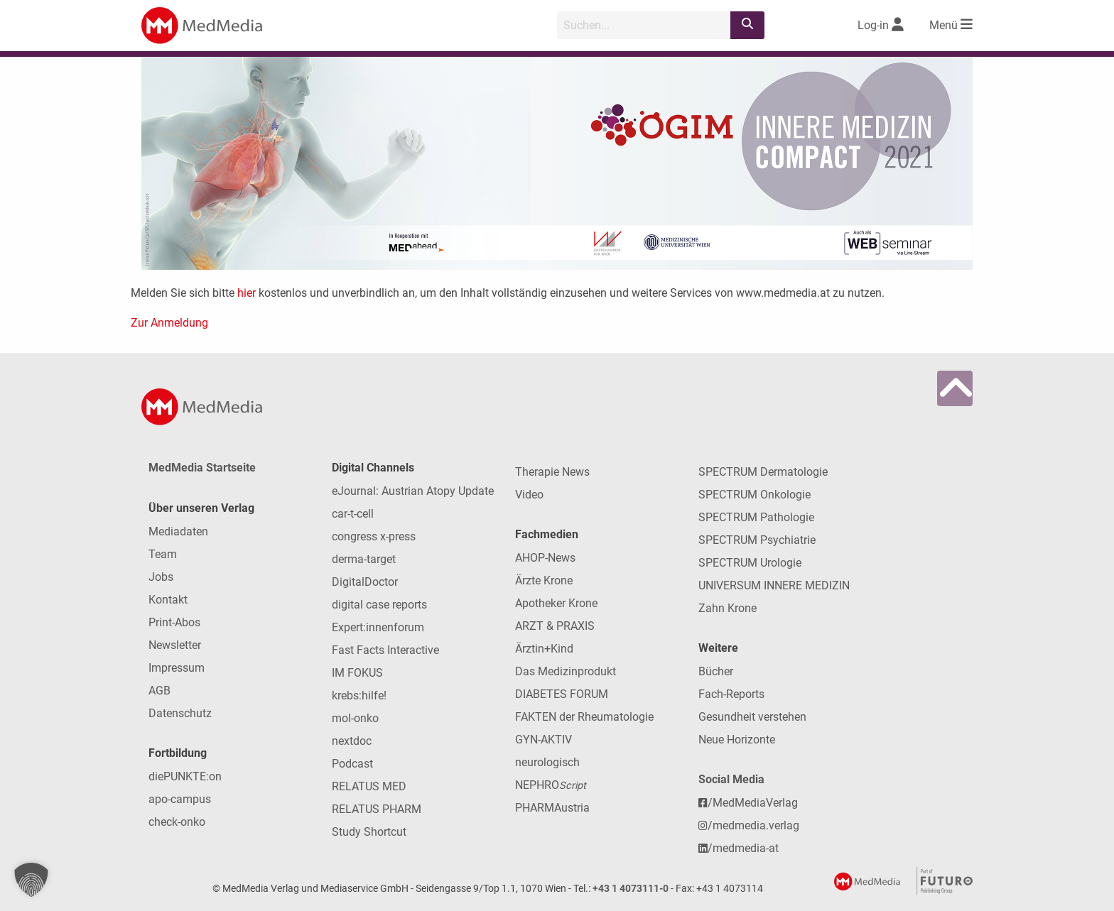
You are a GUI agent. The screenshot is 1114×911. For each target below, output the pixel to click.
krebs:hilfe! (359, 695)
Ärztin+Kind (544, 648)
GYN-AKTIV (543, 739)
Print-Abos (174, 622)
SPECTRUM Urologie (749, 562)
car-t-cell (353, 513)
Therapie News (552, 472)
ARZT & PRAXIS (555, 626)
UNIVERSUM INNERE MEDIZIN (774, 585)
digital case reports (379, 604)
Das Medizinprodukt (565, 671)
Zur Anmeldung (169, 322)
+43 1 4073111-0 (631, 889)
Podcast (352, 763)
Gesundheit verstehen (752, 717)
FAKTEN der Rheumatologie (584, 717)
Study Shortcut (369, 832)
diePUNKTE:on (185, 776)
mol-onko (355, 718)
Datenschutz (180, 713)
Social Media (731, 779)
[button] (31, 880)
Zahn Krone (727, 608)
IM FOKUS (357, 673)
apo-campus (179, 799)
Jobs (160, 577)
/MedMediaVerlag (748, 802)
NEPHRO (550, 785)
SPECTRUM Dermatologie (763, 472)
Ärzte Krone (544, 580)
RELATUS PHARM (376, 809)
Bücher (715, 671)
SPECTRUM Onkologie (754, 494)
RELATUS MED (369, 786)
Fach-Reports (731, 694)
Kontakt (168, 599)
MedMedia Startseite (202, 467)
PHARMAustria (552, 807)
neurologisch (547, 762)
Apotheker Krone (556, 603)
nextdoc (352, 741)
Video (529, 494)
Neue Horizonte (736, 739)
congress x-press (374, 536)
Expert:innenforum (378, 627)
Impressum (176, 668)
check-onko (176, 822)
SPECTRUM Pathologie (756, 517)
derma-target (364, 559)
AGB (159, 690)
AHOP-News (545, 557)
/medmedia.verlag (748, 825)
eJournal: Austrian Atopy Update (413, 491)
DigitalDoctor (365, 582)
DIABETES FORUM (561, 694)
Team (162, 554)
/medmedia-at (738, 848)
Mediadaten (178, 531)
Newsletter (174, 645)
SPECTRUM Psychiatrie (757, 540)
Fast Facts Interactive (385, 650)
